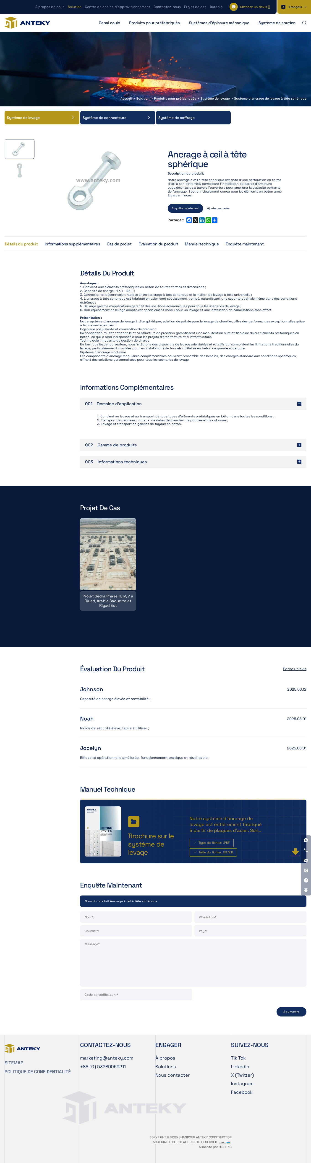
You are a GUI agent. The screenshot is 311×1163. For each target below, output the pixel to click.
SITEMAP (14, 1062)
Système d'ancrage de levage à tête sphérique (270, 98)
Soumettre (291, 1012)
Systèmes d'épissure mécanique (219, 22)
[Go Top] (306, 890)
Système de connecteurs (104, 117)
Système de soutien (277, 22)
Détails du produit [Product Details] (21, 244)
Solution (74, 7)
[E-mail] (106, 1058)
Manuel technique (202, 244)
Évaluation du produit (158, 244)
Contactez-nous (167, 7)
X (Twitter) (242, 1075)
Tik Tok (238, 1057)
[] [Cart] (255, 7)
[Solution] (193, 1066)
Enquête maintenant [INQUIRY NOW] (185, 208)
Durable (216, 7)
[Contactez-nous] (193, 1075)
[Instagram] (306, 870)
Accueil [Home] (126, 98)
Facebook (242, 1092)
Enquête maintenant (245, 244)
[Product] (193, 901)
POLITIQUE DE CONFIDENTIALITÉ (38, 1071)
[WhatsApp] (306, 840)
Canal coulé (109, 22)
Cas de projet (119, 244)
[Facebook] (306, 880)
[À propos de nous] (193, 1057)
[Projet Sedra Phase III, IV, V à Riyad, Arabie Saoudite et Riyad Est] (108, 564)
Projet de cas (195, 7)
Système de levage (215, 98)
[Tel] (103, 1067)
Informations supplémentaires (72, 244)
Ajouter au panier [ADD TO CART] (218, 208)
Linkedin (240, 1066)
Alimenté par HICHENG (215, 1147)
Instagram (242, 1083)
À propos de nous (49, 7)
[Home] (27, 23)
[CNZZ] (224, 1142)
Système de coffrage (176, 117)
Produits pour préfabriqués (154, 22)
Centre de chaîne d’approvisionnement (117, 7)
